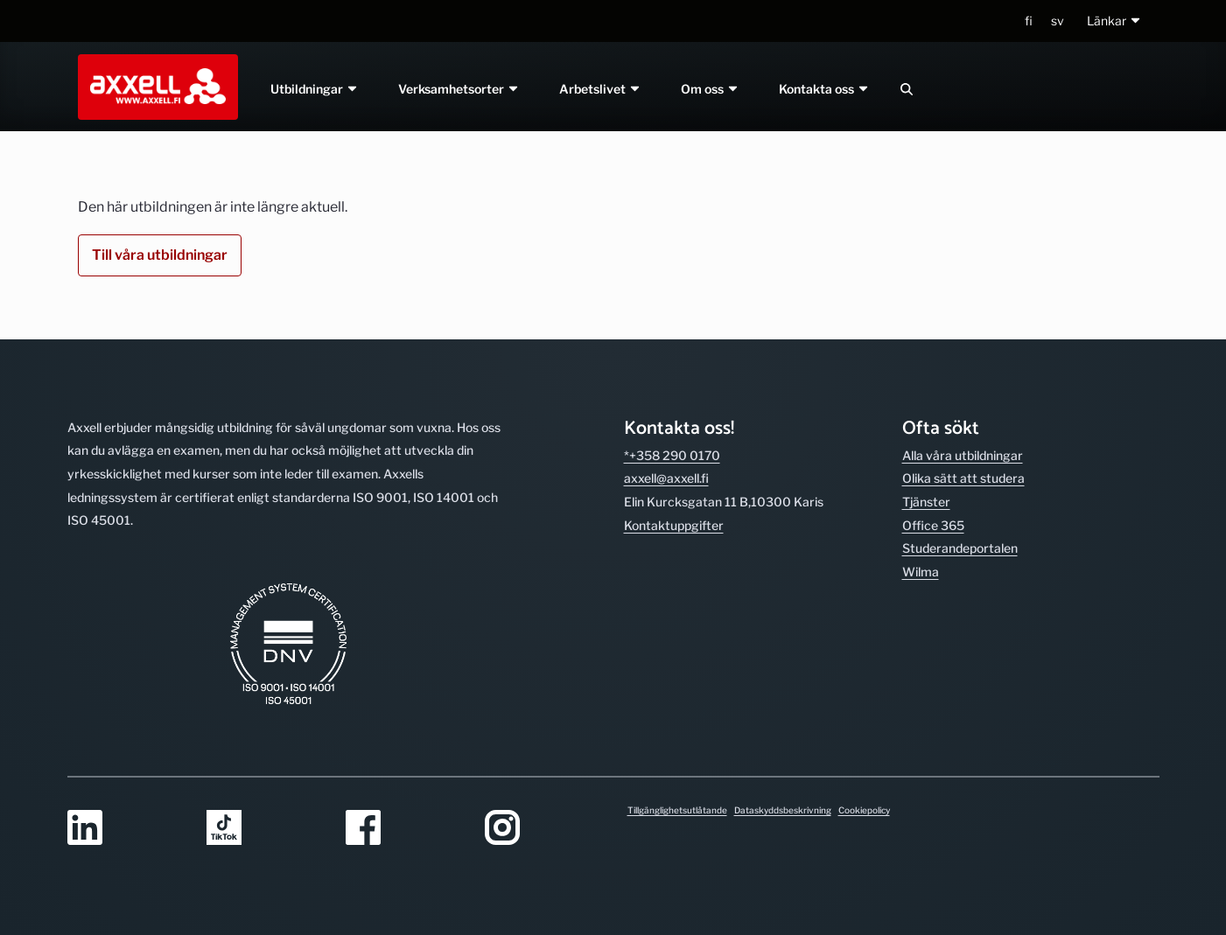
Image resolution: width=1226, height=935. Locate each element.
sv (1057, 20)
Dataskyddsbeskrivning (782, 810)
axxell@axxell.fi (666, 478)
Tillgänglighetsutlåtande (677, 810)
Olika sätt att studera (963, 478)
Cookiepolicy (864, 810)
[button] (1114, 21)
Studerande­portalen (960, 548)
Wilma (920, 571)
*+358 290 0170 (672, 455)
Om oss (710, 88)
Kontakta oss (824, 88)
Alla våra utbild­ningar (962, 455)
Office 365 (933, 525)
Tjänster (926, 501)
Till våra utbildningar (160, 255)
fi (1029, 20)
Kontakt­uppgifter (674, 525)
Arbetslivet (600, 88)
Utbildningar (315, 88)
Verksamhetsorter (460, 88)
